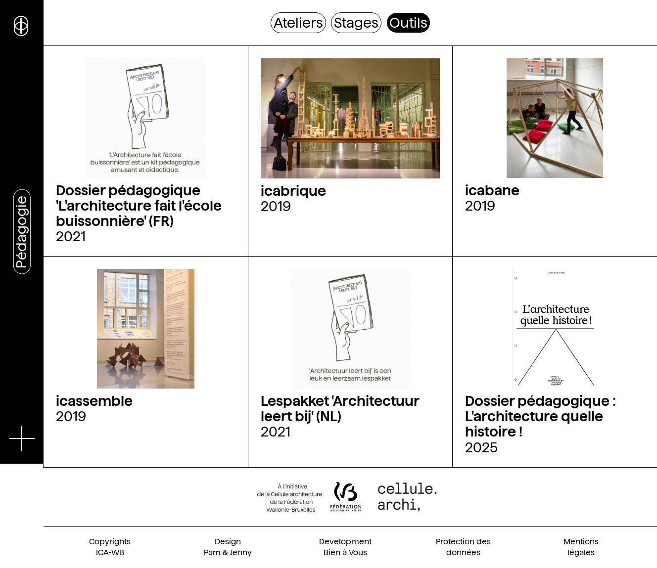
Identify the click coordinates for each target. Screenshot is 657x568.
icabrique (293, 190)
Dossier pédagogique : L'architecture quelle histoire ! (540, 416)
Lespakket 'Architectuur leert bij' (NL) (340, 408)
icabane (492, 190)
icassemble (94, 400)
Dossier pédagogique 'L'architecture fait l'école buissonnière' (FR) (139, 205)
